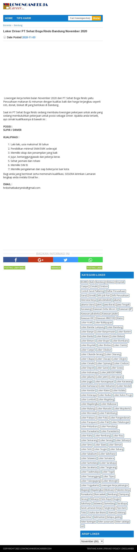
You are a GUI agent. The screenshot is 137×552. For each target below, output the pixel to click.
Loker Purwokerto (110, 431)
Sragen (116, 499)
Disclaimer (128, 548)
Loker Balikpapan (103, 322)
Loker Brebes (104, 345)
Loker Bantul (87, 336)
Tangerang (109, 507)
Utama (111, 512)
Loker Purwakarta (90, 431)
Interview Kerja (88, 299)
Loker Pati (104, 422)
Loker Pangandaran (120, 417)
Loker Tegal (108, 471)
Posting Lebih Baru (14, 267)
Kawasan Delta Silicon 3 (105, 309)
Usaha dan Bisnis (97, 512)
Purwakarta (86, 494)
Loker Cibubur (104, 349)
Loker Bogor (103, 340)
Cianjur (84, 286)
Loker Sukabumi (89, 453)
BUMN (84, 281)
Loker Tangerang (107, 467)
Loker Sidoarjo (122, 440)
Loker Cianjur (87, 349)
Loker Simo (86, 444)
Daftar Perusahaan (115, 291)
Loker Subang (116, 449)
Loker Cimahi (87, 363)
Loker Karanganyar (104, 381)
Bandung (100, 281)
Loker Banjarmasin (105, 331)
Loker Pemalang (108, 426)
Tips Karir (121, 507)
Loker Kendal (124, 385)
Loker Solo (86, 449)
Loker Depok (87, 367)
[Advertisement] (53, 68)
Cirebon (104, 286)
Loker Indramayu (89, 372)
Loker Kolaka (118, 390)
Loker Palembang (108, 413)
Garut (84, 295)
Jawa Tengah (123, 304)
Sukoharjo (86, 503)
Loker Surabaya (108, 462)
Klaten (120, 318)
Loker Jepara (116, 376)
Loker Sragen (100, 449)
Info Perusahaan (120, 295)
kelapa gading (114, 517)
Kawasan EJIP (125, 309)
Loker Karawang (124, 381)
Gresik (92, 295)
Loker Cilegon (119, 358)
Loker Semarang (89, 440)
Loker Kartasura (89, 385)
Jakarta (116, 299)
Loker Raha (86, 435)
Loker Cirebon (121, 363)
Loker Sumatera (106, 458)
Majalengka (97, 489)
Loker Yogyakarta (90, 485)
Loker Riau (118, 435)
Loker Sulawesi (88, 458)
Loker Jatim (102, 376)
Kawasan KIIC (87, 318)
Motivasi (109, 489)
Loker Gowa (117, 367)
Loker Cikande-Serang (92, 354)
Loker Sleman (115, 444)
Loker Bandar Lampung (93, 327)
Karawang (86, 309)
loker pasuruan (105, 521)
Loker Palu (102, 417)
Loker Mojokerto (122, 408)
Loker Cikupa (87, 358)
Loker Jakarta (87, 376)
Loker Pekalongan (120, 422)
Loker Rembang (102, 435)
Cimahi (93, 286)
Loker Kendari (88, 390)
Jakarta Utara (87, 304)
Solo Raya (106, 499)
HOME (9, 18)
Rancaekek (100, 494)
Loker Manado (104, 408)
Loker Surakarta (89, 467)
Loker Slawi (100, 444)
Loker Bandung (114, 327)
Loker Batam (102, 336)
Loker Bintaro (88, 340)
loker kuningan (88, 521)
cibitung (121, 512)
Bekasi (110, 281)
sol (82, 526)
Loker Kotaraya (88, 395)
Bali (91, 281)
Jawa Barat (109, 304)
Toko (83, 512)
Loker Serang (106, 440)
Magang (85, 489)
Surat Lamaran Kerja (91, 507)
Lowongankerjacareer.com (36, 548)
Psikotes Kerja (123, 489)
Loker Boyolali (88, 345)
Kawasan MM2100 (106, 318)
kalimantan (99, 517)
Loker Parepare (89, 422)
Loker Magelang (106, 399)
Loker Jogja (86, 381)
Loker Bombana (120, 340)
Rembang (112, 494)
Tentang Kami (94, 548)
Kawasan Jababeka (90, 313)
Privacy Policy (112, 548)
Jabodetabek (104, 299)
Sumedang (109, 503)
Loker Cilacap (103, 358)
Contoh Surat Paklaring (92, 291)
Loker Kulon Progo (122, 395)
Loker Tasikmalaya (90, 471)
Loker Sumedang (89, 462)
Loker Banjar (87, 331)
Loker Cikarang (113, 354)
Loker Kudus (105, 395)
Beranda (55, 267)
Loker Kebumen (107, 385)
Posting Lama (94, 267)
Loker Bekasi (117, 336)
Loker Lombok (88, 399)
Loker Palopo (88, 417)
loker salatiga (122, 521)
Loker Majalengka (90, 403)
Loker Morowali (89, 413)
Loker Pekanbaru (89, 426)
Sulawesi (97, 503)
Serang (84, 499)
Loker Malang (88, 408)
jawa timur (86, 517)
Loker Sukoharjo (107, 453)
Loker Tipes (109, 476)
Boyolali (120, 281)
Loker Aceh (86, 322)
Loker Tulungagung (90, 480)
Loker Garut (102, 367)
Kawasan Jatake (110, 313)
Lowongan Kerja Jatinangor (114, 485)
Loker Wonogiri (110, 480)
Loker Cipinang (104, 363)
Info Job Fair (104, 295)
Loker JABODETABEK (110, 372)
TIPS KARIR (23, 18)
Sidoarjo (94, 499)
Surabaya (122, 503)
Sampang (124, 494)
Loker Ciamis (120, 345)
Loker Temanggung (90, 476)
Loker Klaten (103, 390)
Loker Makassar (109, 403)
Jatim (99, 304)
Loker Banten (124, 331)
